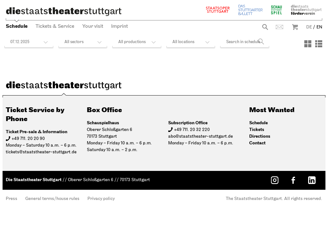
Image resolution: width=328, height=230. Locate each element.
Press (11, 198)
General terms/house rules (52, 198)
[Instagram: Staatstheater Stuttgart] (274, 180)
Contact (279, 27)
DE (309, 27)
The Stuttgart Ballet (250, 9)
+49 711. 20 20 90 (28, 138)
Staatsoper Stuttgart (218, 9)
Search (265, 27)
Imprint (119, 26)
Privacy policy (101, 198)
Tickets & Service (55, 26)
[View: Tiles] (307, 43)
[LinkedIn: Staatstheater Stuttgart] (312, 180)
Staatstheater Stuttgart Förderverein (306, 9)
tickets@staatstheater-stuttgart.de (41, 152)
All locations (183, 42)
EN (319, 27)
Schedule (17, 26)
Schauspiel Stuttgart (276, 9)
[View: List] (318, 43)
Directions (259, 136)
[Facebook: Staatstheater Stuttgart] (293, 180)
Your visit (92, 26)
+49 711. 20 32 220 (192, 129)
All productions (132, 42)
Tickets (256, 129)
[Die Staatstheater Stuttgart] (63, 11)
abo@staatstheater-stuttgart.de (200, 136)
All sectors (74, 42)
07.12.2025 (19, 42)
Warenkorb (295, 27)
